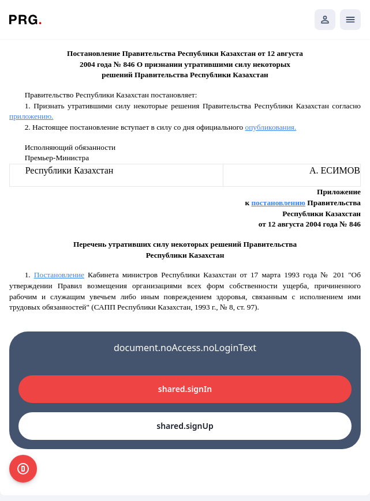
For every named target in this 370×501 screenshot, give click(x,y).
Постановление (59, 274)
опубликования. (271, 127)
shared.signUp (184, 425)
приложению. (31, 116)
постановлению (278, 202)
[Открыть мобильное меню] (350, 19)
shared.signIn (185, 388)
